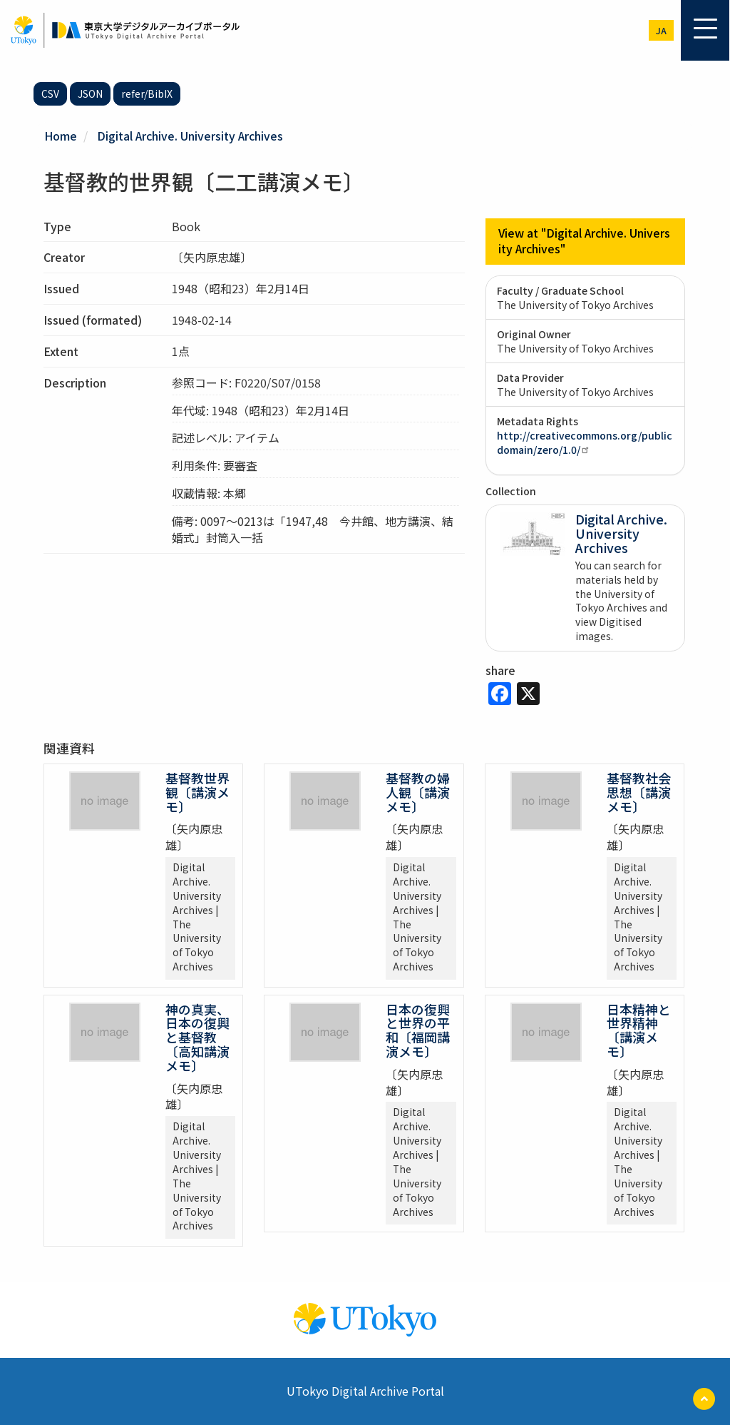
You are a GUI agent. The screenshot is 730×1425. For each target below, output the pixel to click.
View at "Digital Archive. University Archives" (585, 241)
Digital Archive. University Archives (190, 135)
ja (661, 30)
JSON (90, 93)
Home (60, 135)
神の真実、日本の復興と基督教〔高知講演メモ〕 (197, 1036)
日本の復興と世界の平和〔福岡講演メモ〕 (418, 1029)
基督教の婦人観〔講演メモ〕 (418, 791)
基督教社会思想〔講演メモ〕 (639, 791)
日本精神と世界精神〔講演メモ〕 (639, 1029)
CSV (50, 93)
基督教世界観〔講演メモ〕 (197, 791)
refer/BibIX (147, 93)
